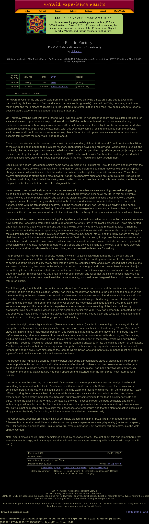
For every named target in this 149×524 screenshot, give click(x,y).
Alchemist (76, 51)
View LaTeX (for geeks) (75, 467)
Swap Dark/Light (98, 467)
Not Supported (114, 463)
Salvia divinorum (59, 86)
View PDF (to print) (51, 467)
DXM (53, 77)
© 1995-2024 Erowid (137, 512)
